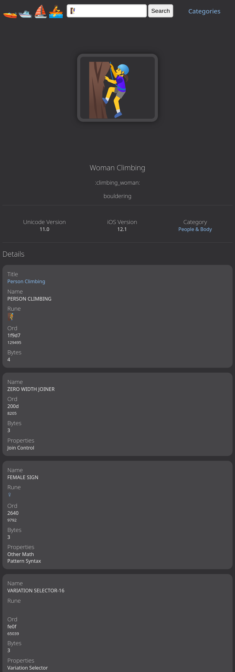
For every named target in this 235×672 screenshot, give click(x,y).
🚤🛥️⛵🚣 (33, 10)
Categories (204, 11)
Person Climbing (26, 281)
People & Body (195, 229)
